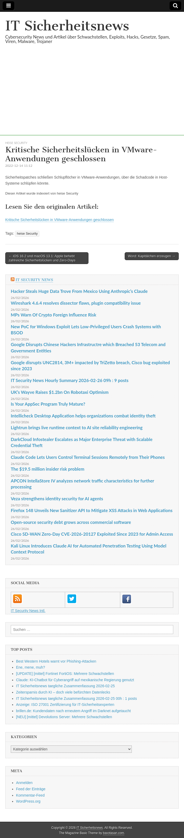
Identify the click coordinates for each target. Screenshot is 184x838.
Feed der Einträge (30, 789)
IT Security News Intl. (28, 611)
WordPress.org (28, 801)
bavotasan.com (113, 833)
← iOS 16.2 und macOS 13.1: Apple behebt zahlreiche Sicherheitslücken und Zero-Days (42, 258)
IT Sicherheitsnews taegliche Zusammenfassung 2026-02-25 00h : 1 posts (76, 698)
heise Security (16, 142)
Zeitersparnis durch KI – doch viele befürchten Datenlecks (63, 692)
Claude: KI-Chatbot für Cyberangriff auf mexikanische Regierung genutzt (75, 680)
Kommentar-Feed (30, 795)
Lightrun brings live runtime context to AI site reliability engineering (77, 427)
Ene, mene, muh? (30, 667)
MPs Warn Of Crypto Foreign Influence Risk (53, 315)
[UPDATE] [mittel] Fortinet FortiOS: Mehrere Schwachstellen (65, 674)
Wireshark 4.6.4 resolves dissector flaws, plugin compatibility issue (76, 303)
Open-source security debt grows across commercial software (71, 522)
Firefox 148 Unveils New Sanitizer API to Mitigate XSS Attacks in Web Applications (91, 510)
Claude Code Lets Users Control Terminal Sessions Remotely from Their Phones (88, 457)
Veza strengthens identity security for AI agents (57, 498)
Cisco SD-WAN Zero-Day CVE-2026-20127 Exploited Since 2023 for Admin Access (92, 534)
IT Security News (34, 280)
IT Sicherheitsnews (67, 26)
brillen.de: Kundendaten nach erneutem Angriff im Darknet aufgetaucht (73, 711)
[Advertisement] (92, 98)
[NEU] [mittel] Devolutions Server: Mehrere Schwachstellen (64, 717)
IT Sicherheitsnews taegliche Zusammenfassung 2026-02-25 (65, 686)
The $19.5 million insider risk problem (47, 469)
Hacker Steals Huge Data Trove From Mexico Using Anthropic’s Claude (79, 291)
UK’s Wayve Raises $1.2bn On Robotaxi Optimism (60, 392)
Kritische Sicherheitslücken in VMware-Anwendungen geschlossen (59, 220)
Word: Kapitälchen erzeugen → (151, 256)
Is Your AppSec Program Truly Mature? (48, 404)
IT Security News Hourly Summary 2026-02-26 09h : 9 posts (69, 380)
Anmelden (24, 783)
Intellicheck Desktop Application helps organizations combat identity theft (83, 415)
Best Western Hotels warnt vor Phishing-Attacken (56, 661)
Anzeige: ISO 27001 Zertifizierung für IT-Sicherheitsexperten (65, 704)
